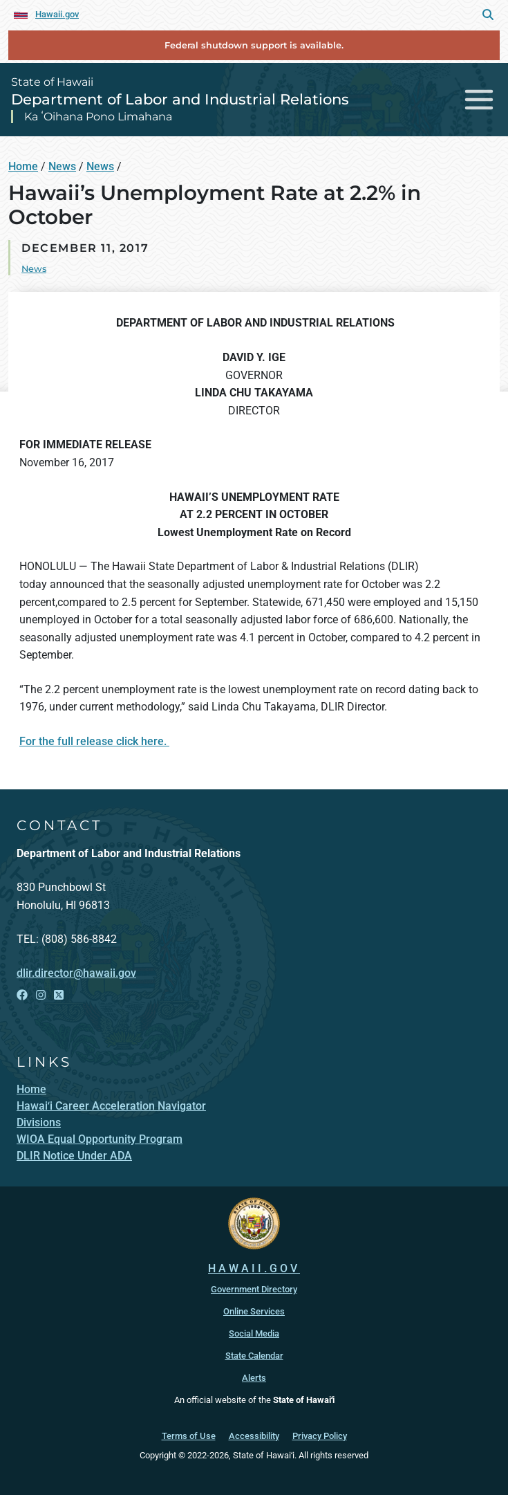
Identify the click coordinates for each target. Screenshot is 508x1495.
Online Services (254, 1311)
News (62, 166)
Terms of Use (189, 1436)
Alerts (254, 1378)
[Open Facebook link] (22, 995)
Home (23, 166)
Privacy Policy (319, 1436)
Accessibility (254, 1436)
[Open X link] (59, 995)
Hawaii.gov (57, 14)
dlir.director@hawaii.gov (76, 973)
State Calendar (254, 1355)
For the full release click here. (94, 741)
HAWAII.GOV (254, 1268)
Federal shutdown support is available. (254, 45)
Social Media (254, 1333)
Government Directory (254, 1289)
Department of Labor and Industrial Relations (180, 99)
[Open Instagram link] (41, 995)
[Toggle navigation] (479, 99)
